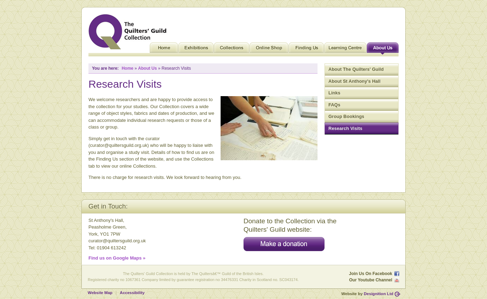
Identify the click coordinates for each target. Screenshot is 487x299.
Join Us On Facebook (370, 273)
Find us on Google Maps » (117, 258)
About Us (383, 49)
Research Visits (345, 128)
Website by (367, 294)
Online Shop (268, 49)
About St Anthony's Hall (354, 81)
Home (164, 49)
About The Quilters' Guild (356, 69)
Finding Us (306, 49)
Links (334, 92)
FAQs (334, 104)
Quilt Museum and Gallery (129, 31)
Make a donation (284, 244)
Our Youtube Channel (370, 280)
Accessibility (132, 293)
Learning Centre (345, 49)
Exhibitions (196, 49)
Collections (231, 49)
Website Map (100, 293)
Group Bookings (346, 116)
